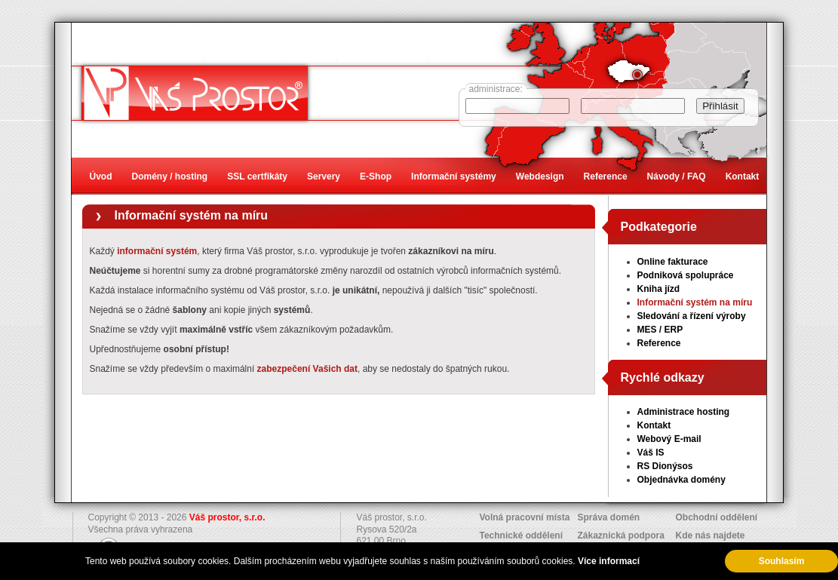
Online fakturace (672, 261)
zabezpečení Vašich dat (307, 369)
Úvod (101, 176)
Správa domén (609, 517)
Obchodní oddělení (717, 517)
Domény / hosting (170, 176)
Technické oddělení (521, 535)
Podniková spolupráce (685, 275)
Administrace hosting (683, 412)
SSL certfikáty (257, 176)
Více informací (609, 561)
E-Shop (375, 176)
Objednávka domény (681, 479)
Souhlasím (782, 561)
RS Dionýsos (665, 466)
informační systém (157, 251)
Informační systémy (453, 176)
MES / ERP (660, 329)
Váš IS (651, 452)
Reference (659, 343)
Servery (323, 176)
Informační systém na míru (192, 215)
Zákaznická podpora (621, 535)
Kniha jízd (658, 289)
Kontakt (654, 425)
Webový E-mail (669, 439)
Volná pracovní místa (525, 517)
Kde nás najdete (710, 535)
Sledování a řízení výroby (691, 316)
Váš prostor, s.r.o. (227, 517)
